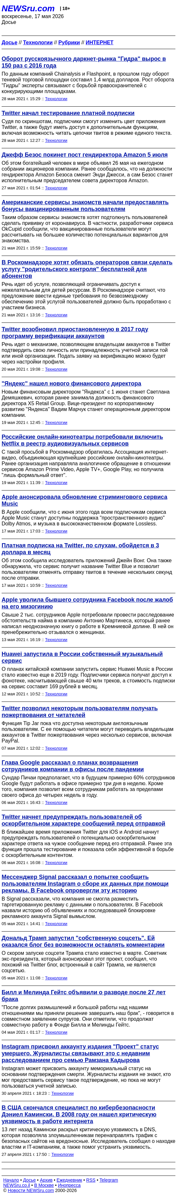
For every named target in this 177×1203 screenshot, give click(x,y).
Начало (11, 1180)
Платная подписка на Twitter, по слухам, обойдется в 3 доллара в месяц (80, 548)
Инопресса (69, 1185)
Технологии (56, 98)
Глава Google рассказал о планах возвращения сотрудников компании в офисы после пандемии (73, 766)
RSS (90, 1180)
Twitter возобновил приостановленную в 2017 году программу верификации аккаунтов (75, 332)
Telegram (109, 1180)
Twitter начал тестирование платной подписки (68, 113)
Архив (46, 1180)
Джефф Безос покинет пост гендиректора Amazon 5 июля (85, 155)
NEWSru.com (28, 8)
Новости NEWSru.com (31, 1190)
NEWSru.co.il (16, 1185)
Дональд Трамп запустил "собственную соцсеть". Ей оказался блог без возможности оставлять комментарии (83, 941)
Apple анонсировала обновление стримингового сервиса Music (84, 500)
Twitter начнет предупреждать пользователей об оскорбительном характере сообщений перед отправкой (83, 820)
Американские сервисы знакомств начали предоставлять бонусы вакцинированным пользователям (85, 205)
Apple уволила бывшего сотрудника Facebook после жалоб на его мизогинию (87, 603)
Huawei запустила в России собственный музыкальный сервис (82, 657)
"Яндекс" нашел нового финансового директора (71, 383)
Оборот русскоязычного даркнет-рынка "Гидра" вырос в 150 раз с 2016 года (84, 62)
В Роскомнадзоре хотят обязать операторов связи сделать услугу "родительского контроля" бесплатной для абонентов (87, 269)
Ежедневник (69, 1180)
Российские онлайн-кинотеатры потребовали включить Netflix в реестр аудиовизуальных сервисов (82, 440)
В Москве (44, 1185)
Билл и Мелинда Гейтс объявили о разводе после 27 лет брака (84, 995)
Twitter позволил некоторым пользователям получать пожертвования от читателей (80, 711)
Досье (29, 1180)
